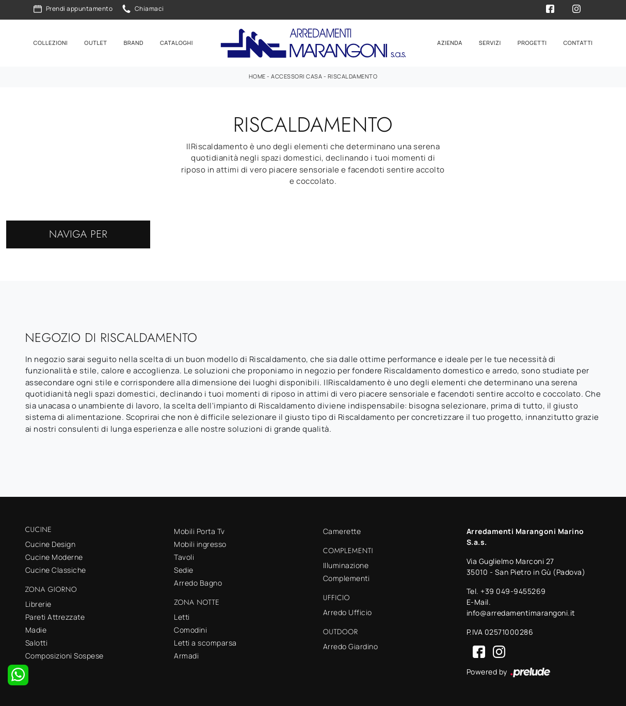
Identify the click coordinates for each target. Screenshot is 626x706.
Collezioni (51, 42)
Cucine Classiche (55, 568)
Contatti (577, 42)
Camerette (342, 530)
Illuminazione (346, 564)
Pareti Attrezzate (55, 615)
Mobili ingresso (200, 543)
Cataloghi (176, 42)
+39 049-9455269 (513, 590)
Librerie (38, 602)
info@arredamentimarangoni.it (521, 612)
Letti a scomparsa (205, 641)
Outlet (95, 42)
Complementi (346, 577)
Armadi (186, 654)
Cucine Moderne (54, 555)
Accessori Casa (296, 75)
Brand (133, 42)
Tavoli (184, 556)
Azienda (449, 42)
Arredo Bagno (198, 582)
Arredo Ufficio (347, 611)
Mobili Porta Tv (199, 530)
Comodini (190, 628)
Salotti (36, 641)
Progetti (532, 42)
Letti (182, 615)
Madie (36, 628)
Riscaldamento (353, 75)
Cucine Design (50, 542)
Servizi (490, 42)
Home (257, 75)
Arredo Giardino (350, 645)
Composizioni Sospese (64, 654)
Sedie (184, 569)
